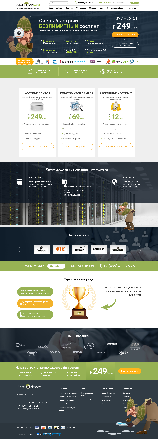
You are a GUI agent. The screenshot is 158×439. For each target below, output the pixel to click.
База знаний (106, 400)
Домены (69, 8)
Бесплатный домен (87, 399)
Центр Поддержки (108, 393)
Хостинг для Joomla (66, 400)
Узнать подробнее (76, 146)
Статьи (125, 404)
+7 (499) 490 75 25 (85, 2)
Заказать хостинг (125, 34)
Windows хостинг (96, 8)
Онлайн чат (107, 3)
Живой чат (105, 404)
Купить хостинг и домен (68, 393)
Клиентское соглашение (25, 417)
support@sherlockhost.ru (30, 409)
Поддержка (120, 3)
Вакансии (126, 393)
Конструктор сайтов (115, 8)
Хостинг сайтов (55, 8)
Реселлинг (131, 8)
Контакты (126, 400)
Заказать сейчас (129, 371)
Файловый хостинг (66, 404)
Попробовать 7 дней (125, 44)
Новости (126, 408)
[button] (19, 249)
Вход (134, 3)
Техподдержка (107, 397)
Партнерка (126, 397)
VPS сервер (81, 8)
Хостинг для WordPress (67, 397)
